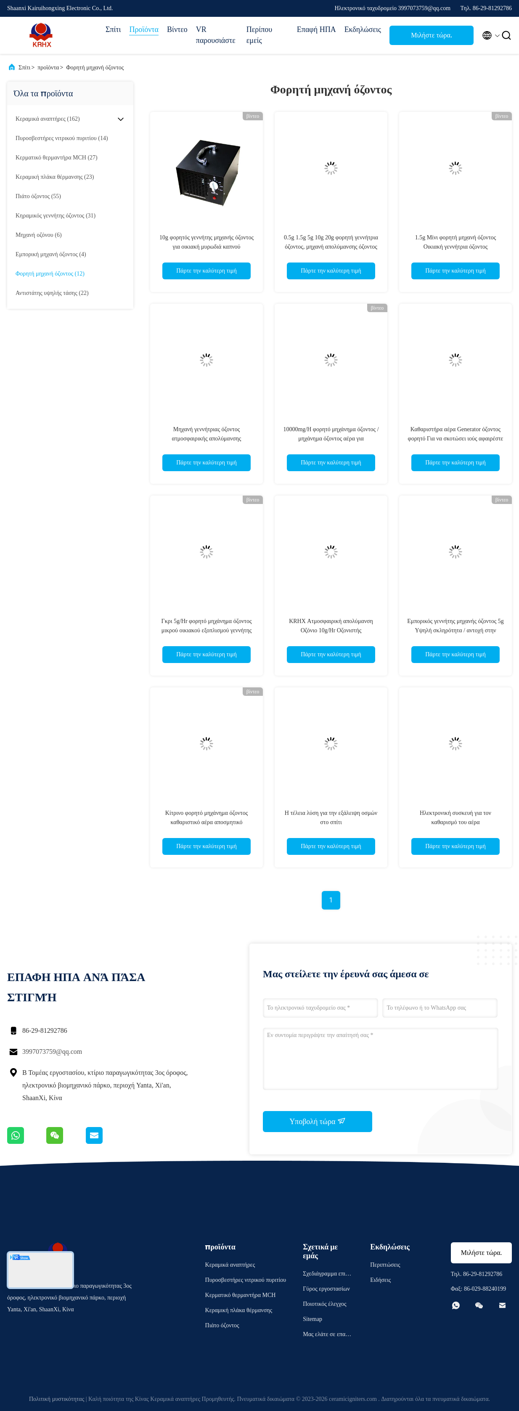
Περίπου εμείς (259, 35)
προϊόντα (48, 67)
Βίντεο (177, 29)
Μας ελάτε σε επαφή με (327, 1335)
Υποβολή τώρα (317, 1121)
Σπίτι (113, 29)
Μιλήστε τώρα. (431, 35)
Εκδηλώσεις (362, 29)
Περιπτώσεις (385, 1265)
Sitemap (312, 1319)
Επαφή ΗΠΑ (316, 29)
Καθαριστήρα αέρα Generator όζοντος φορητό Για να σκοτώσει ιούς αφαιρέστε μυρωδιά (455, 438)
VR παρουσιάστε (216, 35)
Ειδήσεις (380, 1280)
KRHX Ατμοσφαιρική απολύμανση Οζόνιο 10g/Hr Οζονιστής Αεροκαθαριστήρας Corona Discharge (331, 630)
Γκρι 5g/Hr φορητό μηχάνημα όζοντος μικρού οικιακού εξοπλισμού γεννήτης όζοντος (207, 630)
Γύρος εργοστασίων (326, 1289)
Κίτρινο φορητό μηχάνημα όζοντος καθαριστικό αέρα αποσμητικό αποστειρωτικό (206, 822)
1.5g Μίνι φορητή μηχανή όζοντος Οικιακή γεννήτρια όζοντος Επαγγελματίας (455, 246)
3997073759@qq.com (52, 1051)
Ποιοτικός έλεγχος (324, 1304)
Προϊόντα (144, 29)
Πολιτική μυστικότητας (56, 1399)
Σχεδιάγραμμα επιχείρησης (327, 1274)
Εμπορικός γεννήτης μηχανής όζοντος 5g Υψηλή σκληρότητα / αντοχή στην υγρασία (455, 630)
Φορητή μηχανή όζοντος (95, 67)
